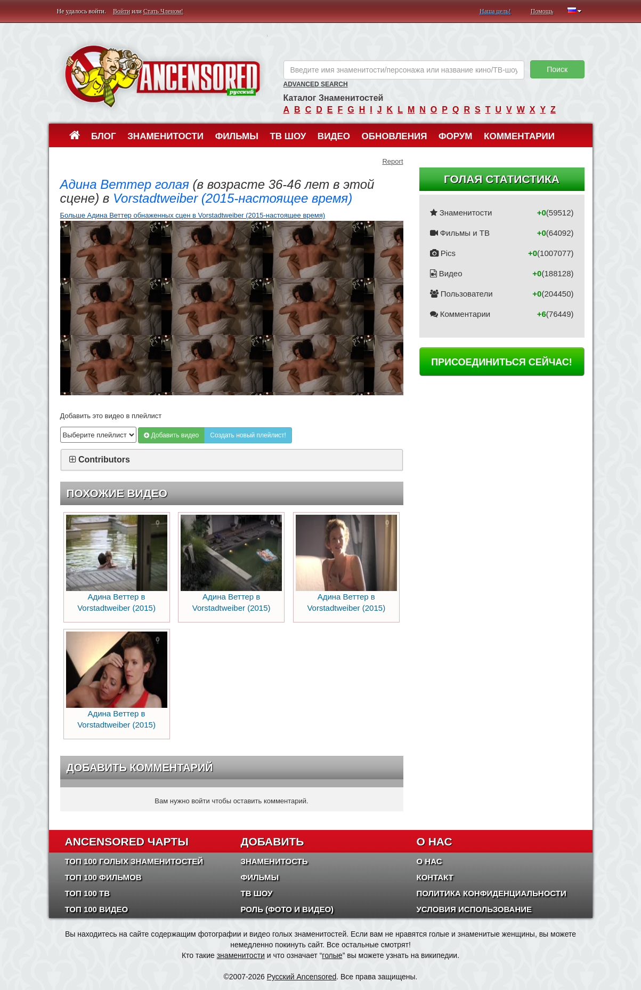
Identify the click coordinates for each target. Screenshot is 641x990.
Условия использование (474, 909)
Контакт (435, 877)
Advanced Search (315, 84)
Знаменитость (274, 861)
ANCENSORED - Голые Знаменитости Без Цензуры (162, 76)
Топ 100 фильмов (103, 877)
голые (332, 955)
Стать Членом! (163, 11)
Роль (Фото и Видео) (287, 909)
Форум (456, 136)
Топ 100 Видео (96, 909)
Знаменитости (165, 136)
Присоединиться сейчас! (501, 362)
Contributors (104, 459)
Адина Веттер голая (124, 184)
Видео (334, 136)
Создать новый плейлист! (248, 435)
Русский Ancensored (302, 976)
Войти (121, 11)
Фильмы (236, 136)
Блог (103, 136)
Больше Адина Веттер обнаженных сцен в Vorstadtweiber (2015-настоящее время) (193, 215)
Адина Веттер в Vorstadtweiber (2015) (116, 564)
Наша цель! (495, 11)
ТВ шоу (288, 136)
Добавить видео (171, 435)
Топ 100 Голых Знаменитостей (134, 861)
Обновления (394, 136)
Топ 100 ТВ (87, 893)
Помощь (542, 11)
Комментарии (519, 136)
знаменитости (241, 955)
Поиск (557, 69)
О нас (429, 861)
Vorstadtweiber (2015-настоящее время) (232, 198)
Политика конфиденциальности (491, 893)
